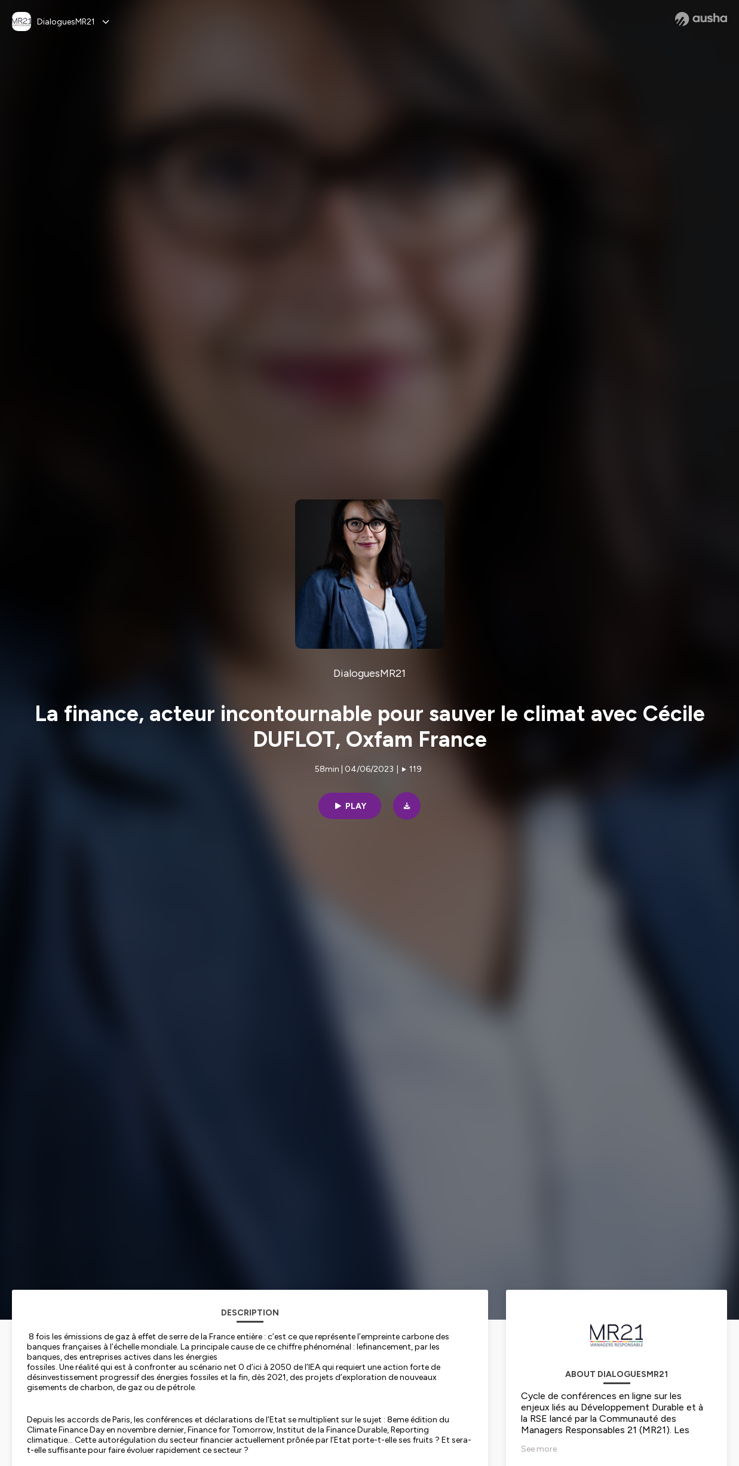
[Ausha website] (701, 19)
